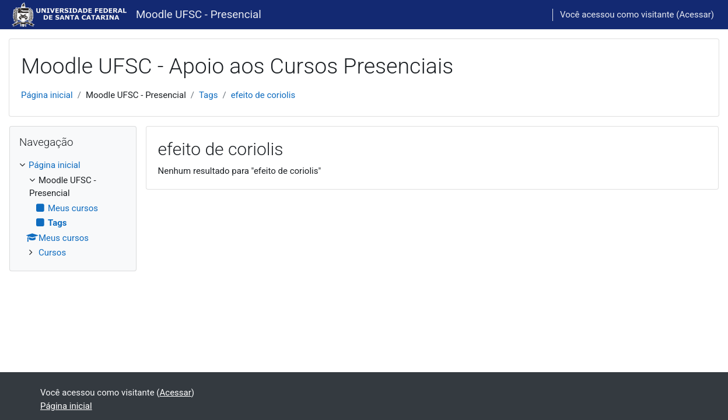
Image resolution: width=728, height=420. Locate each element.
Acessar (694, 14)
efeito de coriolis (263, 95)
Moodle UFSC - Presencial (198, 14)
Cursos (52, 252)
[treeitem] (73, 209)
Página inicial (47, 95)
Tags (208, 95)
